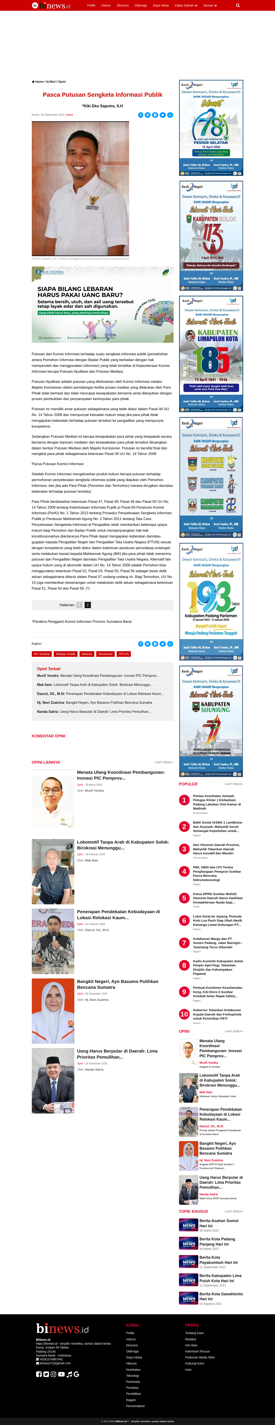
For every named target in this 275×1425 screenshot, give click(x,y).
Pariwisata (133, 1381)
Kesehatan (133, 1369)
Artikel (50, 81)
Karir (188, 1369)
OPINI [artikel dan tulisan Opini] (184, 1031)
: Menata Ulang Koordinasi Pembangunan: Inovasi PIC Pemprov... (98, 675)
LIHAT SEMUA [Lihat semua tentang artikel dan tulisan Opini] (234, 1031)
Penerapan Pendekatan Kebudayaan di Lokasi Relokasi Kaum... (221, 1114)
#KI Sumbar (42, 654)
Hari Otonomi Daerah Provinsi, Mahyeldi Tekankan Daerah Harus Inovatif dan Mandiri (216, 849)
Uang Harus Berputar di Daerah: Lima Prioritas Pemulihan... (221, 1182)
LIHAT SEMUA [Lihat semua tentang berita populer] (234, 784)
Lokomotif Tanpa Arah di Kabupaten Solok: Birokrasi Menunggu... (220, 1080)
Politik (130, 1333)
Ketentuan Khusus (197, 1351)
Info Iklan (191, 1345)
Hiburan (131, 1363)
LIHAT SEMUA (164, 762)
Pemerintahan (135, 1406)
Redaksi (190, 1339)
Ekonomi (132, 1345)
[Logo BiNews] (56, 5)
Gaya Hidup (134, 1357)
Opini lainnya (46, 762)
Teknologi (132, 1375)
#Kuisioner (105, 654)
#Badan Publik (65, 654)
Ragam (131, 1400)
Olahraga (132, 1351)
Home (39, 81)
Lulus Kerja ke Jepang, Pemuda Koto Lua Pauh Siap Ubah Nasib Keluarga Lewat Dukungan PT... (217, 920)
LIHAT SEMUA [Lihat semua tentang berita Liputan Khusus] (234, 1211)
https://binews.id (47, 1343)
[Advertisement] (137, 47)
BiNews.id (121, 1421)
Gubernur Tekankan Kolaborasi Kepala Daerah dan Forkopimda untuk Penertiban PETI (217, 1014)
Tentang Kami (194, 1333)
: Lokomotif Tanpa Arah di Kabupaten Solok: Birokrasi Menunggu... (95, 685)
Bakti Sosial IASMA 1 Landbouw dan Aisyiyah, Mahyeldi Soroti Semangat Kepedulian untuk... (217, 827)
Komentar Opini (49, 736)
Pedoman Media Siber (200, 1357)
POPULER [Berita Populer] (188, 784)
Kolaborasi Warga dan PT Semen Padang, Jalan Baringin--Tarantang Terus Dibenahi (217, 943)
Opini (62, 81)
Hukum (131, 1339)
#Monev (87, 654)
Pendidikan (133, 1393)
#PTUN (124, 654)
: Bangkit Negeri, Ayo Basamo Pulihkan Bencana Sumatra (94, 702)
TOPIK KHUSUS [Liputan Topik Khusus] (193, 1211)
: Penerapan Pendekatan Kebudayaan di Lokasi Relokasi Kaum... (100, 694)
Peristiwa (132, 1387)
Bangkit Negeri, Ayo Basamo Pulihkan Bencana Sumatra (218, 1148)
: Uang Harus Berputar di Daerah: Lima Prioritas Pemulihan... (94, 711)
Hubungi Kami (194, 1363)
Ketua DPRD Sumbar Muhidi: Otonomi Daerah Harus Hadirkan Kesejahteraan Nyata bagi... (218, 898)
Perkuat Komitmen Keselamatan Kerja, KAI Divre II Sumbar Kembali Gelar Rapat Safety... (217, 992)
